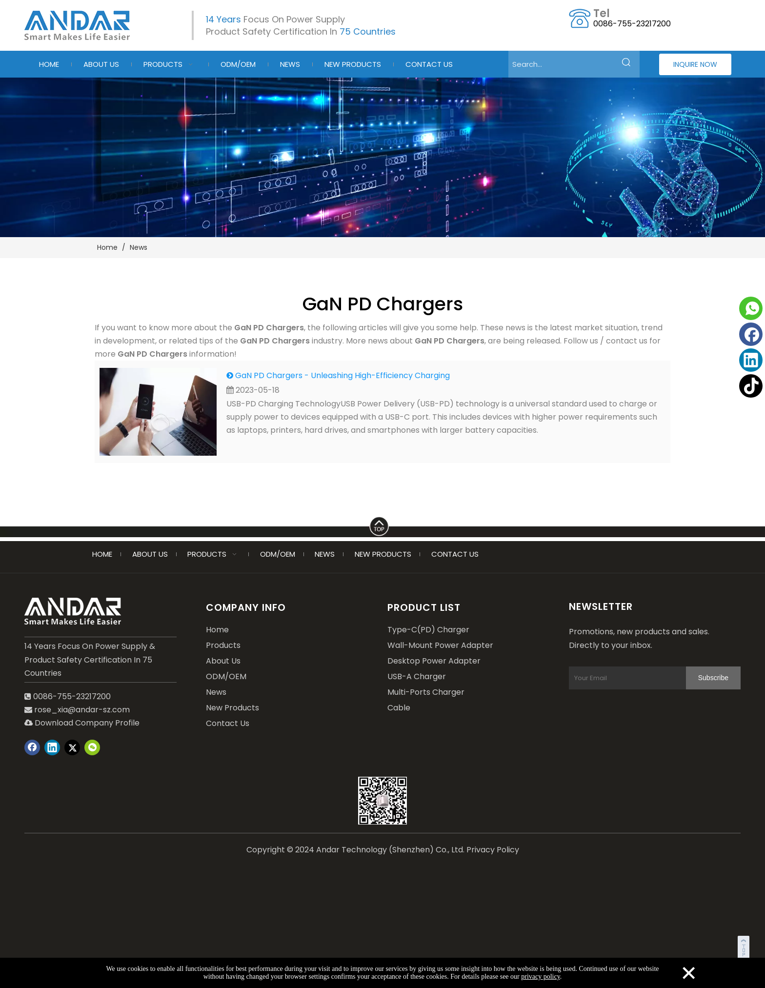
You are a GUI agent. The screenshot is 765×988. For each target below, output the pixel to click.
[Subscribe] (585, 702)
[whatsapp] (751, 308)
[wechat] (382, 798)
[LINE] (382, 524)
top (744, 946)
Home (217, 629)
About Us (223, 660)
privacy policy (540, 976)
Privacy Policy (492, 847)
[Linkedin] (751, 360)
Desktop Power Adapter (434, 660)
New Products (232, 707)
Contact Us (227, 723)
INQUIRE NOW (695, 64)
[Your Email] (638, 679)
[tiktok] (751, 386)
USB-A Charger (416, 676)
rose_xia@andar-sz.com (82, 709)
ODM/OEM (226, 676)
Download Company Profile (82, 722)
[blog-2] (382, 157)
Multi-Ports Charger (425, 692)
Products (223, 645)
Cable (398, 707)
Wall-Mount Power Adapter (440, 645)
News (216, 692)
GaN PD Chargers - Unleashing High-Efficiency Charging (342, 375)
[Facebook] (751, 334)
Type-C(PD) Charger (428, 629)
